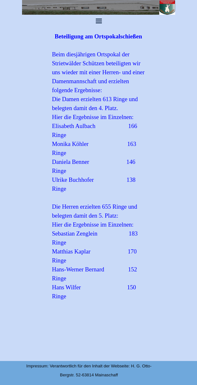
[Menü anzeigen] (99, 21)
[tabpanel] (98, 193)
